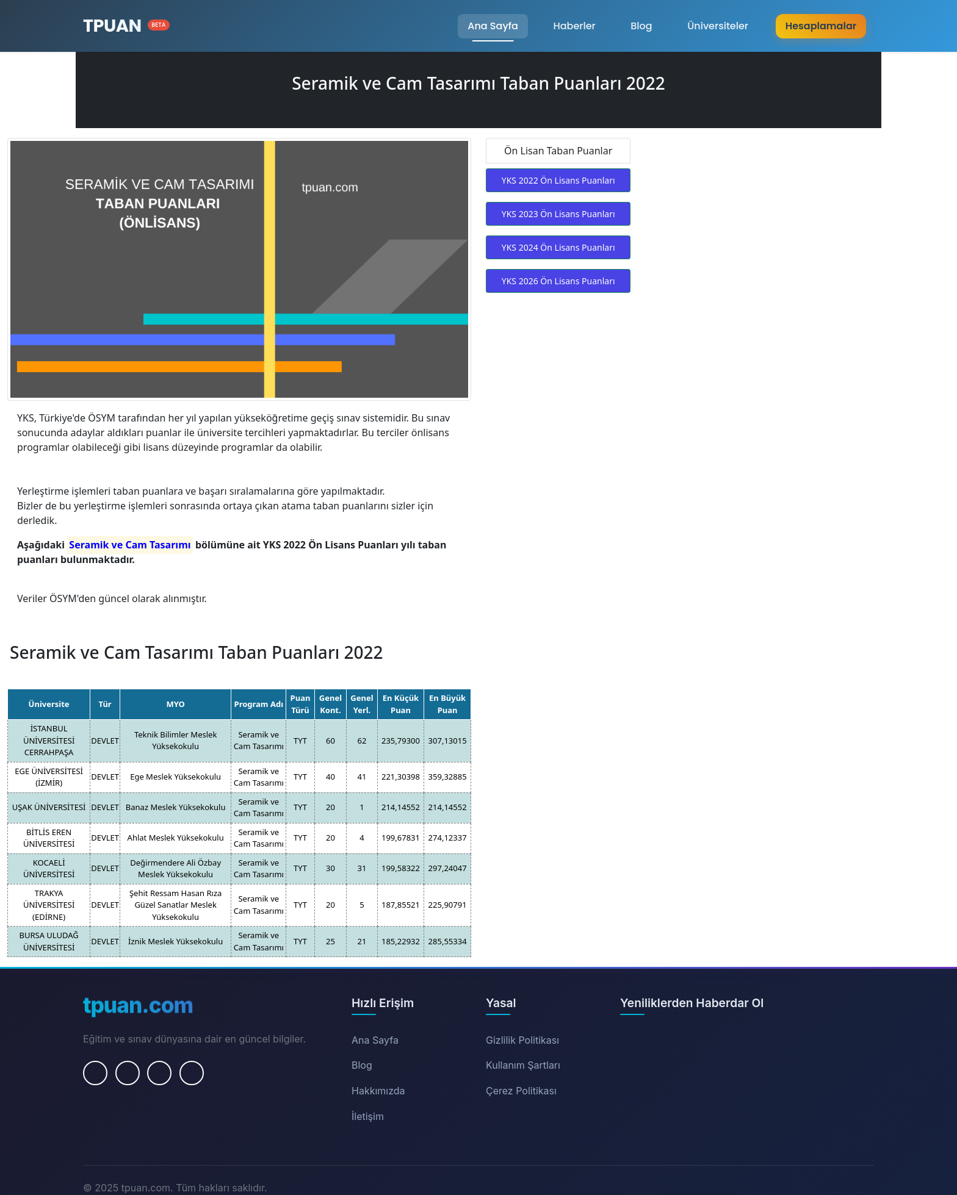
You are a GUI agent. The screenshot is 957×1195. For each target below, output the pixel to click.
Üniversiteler (717, 26)
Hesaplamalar (820, 26)
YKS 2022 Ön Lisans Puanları (558, 180)
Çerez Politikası (521, 1091)
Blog (641, 26)
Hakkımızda (378, 1091)
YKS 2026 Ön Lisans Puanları (558, 281)
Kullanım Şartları (523, 1065)
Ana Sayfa (493, 26)
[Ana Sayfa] (126, 26)
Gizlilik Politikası (522, 1040)
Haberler (574, 26)
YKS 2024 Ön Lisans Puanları (558, 247)
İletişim (368, 1116)
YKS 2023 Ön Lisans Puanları (558, 214)
